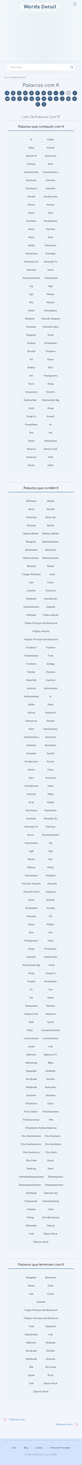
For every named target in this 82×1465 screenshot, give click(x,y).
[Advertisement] (41, 38)
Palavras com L (64, 1424)
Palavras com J (17, 1419)
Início (6, 77)
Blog (26, 1448)
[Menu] (75, 4)
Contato (39, 1448)
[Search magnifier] (72, 67)
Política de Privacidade (60, 1448)
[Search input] (39, 67)
